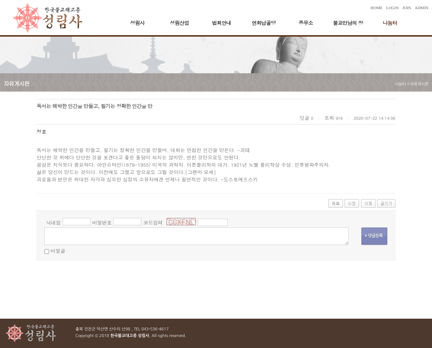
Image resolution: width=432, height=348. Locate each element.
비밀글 (58, 250)
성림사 (137, 22)
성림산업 (179, 22)
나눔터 (390, 22)
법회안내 (221, 22)
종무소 (306, 22)
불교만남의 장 (348, 22)
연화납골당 (264, 22)
